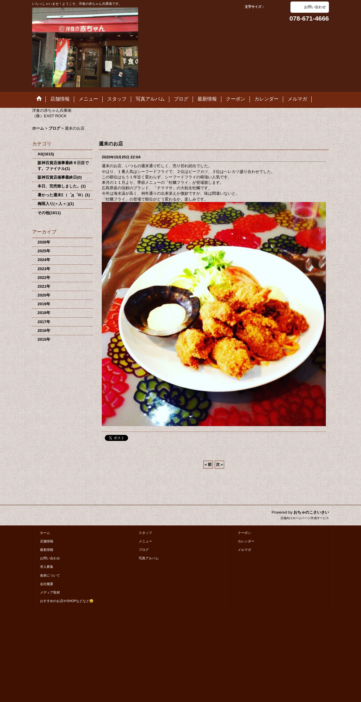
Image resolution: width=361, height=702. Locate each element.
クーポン (244, 533)
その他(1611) (49, 212)
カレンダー (246, 541)
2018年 (44, 312)
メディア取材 (50, 592)
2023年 (44, 269)
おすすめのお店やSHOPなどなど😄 (67, 601)
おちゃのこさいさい (311, 512)
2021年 (44, 286)
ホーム (45, 533)
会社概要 (46, 584)
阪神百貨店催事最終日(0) (60, 177)
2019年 (44, 304)
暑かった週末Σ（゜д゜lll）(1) (64, 195)
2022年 (44, 277)
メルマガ (244, 549)
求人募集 (46, 566)
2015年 (44, 339)
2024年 (44, 259)
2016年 (44, 330)
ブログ (144, 549)
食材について (50, 575)
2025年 (44, 251)
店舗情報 (46, 541)
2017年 (44, 322)
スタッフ (145, 533)
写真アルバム (149, 558)
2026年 (44, 242)
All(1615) (46, 154)
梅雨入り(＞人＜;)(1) (56, 203)
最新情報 (46, 549)
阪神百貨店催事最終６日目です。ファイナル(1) (63, 166)
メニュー (145, 541)
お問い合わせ (315, 7)
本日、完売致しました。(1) (62, 186)
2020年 (44, 295)
